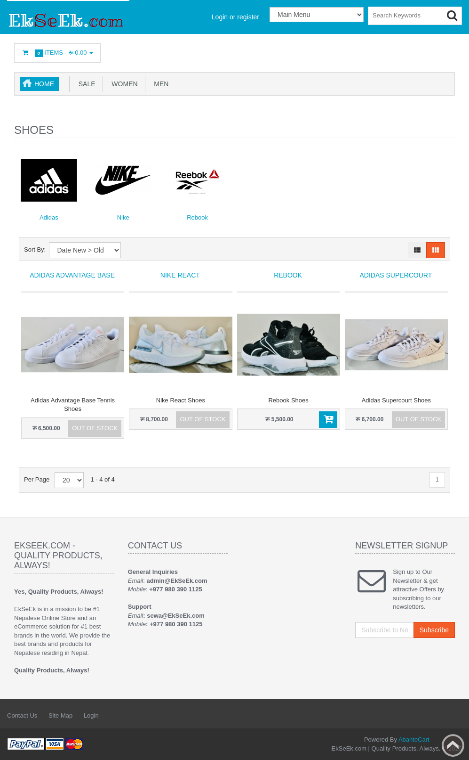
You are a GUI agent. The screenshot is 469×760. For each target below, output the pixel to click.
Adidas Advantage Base (72, 275)
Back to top (453, 745)
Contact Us (22, 715)
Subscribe (434, 630)
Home (44, 84)
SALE (85, 84)
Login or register (235, 17)
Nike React (180, 275)
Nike (123, 217)
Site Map (60, 715)
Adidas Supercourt (395, 275)
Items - (57, 53)
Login (91, 715)
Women (123, 84)
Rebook (197, 217)
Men (160, 84)
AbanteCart (413, 739)
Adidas (49, 217)
